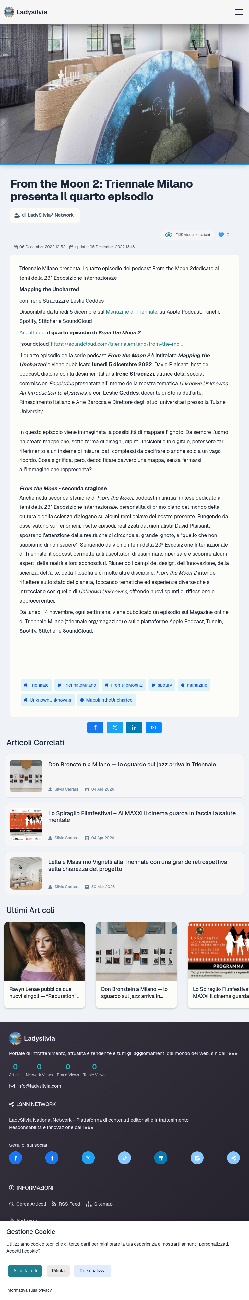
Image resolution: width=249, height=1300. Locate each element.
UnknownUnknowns (47, 700)
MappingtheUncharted (106, 700)
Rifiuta (58, 1275)
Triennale (36, 685)
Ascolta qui (32, 332)
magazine (194, 685)
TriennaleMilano (77, 685)
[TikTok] (124, 1157)
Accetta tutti (25, 1275)
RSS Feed (66, 1204)
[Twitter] (88, 1157)
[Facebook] (15, 1157)
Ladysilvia (25, 12)
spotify (162, 685)
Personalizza (93, 1275)
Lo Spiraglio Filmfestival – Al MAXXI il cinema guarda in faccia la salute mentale (143, 816)
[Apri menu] (238, 12)
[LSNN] (197, 1157)
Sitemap (99, 1204)
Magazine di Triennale (131, 311)
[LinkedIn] (160, 1157)
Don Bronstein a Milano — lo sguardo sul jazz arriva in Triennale (133, 764)
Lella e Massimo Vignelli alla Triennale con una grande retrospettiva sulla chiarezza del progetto (138, 865)
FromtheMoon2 (124, 685)
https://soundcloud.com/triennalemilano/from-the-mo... (117, 344)
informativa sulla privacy (29, 1295)
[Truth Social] (233, 1157)
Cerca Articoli (27, 1204)
